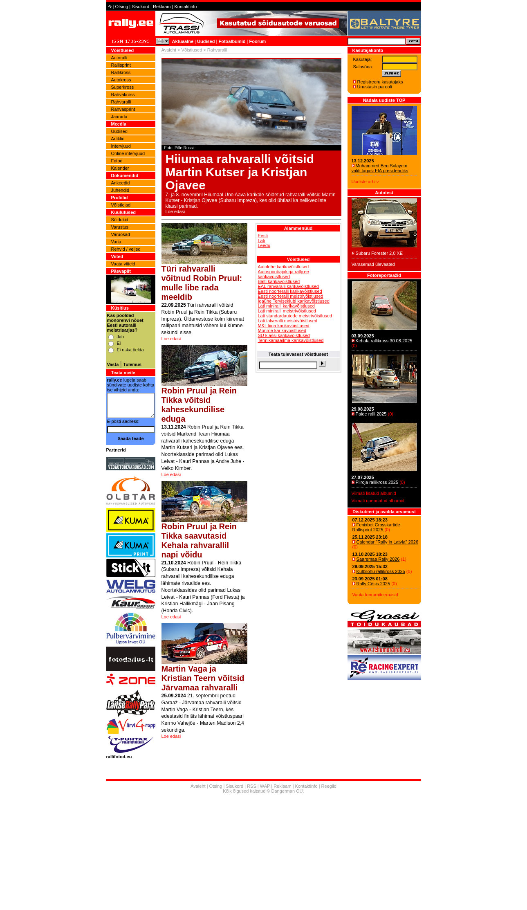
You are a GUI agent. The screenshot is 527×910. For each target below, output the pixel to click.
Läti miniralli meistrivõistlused (287, 310)
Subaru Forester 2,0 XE (379, 253)
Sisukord (140, 6)
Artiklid (118, 138)
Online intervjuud (128, 153)
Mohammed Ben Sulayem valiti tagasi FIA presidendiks (380, 168)
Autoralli (119, 57)
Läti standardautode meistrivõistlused (295, 315)
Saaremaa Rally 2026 (378, 559)
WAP (265, 786)
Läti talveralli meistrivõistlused (288, 320)
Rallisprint (121, 65)
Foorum (257, 41)
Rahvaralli (121, 101)
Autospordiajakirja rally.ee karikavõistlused (283, 274)
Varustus (120, 227)
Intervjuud (121, 146)
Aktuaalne (183, 41)
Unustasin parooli (374, 86)
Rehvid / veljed (126, 249)
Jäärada (119, 116)
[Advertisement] (298, 421)
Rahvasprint (123, 109)
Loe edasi (175, 211)
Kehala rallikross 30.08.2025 (384, 340)
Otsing (121, 6)
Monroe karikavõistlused (282, 330)
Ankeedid (120, 182)
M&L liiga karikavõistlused (283, 325)
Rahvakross (123, 94)
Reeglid (328, 786)
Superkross (122, 87)
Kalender (120, 168)
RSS (251, 786)
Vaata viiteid (123, 263)
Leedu (264, 245)
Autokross (121, 79)
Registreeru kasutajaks (380, 81)
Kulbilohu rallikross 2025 (381, 571)
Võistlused (192, 49)
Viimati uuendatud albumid (378, 500)
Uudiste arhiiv (365, 181)
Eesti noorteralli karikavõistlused (290, 291)
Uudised (206, 41)
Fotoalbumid (231, 41)
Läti (261, 240)
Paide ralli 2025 (371, 413)
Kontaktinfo (185, 6)
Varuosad (120, 234)
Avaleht (169, 49)
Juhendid (120, 190)
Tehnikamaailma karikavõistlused (291, 340)
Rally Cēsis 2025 (373, 583)
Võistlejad (121, 204)
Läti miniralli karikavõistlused (286, 305)
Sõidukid (119, 219)
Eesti (263, 235)
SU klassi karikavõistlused (284, 335)
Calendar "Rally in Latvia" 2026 (388, 541)
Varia (116, 241)
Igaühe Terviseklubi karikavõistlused (294, 301)
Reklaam (161, 6)
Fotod (117, 160)
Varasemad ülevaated (373, 264)
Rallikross (121, 72)
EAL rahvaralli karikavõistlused (288, 286)
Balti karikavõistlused (279, 281)
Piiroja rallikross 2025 (377, 482)
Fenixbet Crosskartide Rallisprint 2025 (376, 527)
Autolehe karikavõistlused (283, 266)
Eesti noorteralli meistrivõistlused (290, 296)
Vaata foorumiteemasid (375, 594)
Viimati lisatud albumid (374, 493)
